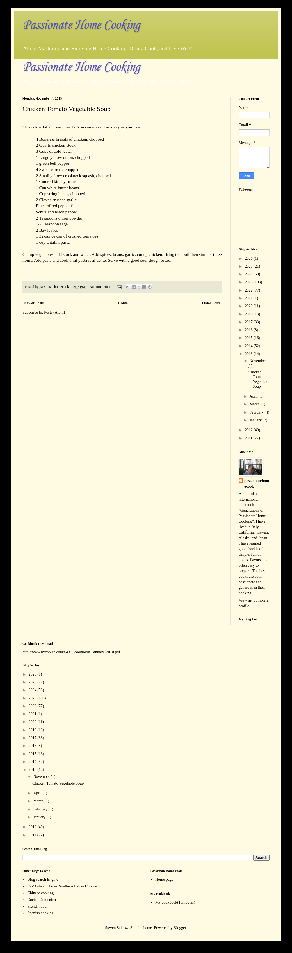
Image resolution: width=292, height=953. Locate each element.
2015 (249, 338)
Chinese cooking (41, 893)
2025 (249, 266)
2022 (249, 290)
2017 (249, 322)
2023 (249, 282)
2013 (249, 354)
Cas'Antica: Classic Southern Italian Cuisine (62, 886)
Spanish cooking (41, 913)
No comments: (100, 287)
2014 (249, 346)
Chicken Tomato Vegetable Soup (66, 108)
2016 (249, 330)
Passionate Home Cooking (81, 25)
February (256, 412)
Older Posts (211, 303)
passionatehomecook (256, 484)
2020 (249, 306)
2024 (249, 274)
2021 (249, 298)
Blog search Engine (43, 879)
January (256, 420)
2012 (249, 430)
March (255, 404)
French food (37, 906)
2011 (249, 438)
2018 (249, 314)
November (257, 361)
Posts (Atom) (54, 312)
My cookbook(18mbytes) (175, 902)
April (254, 396)
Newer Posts (34, 303)
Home (123, 303)
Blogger (180, 928)
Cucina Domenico (42, 900)
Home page (164, 879)
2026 (249, 258)
